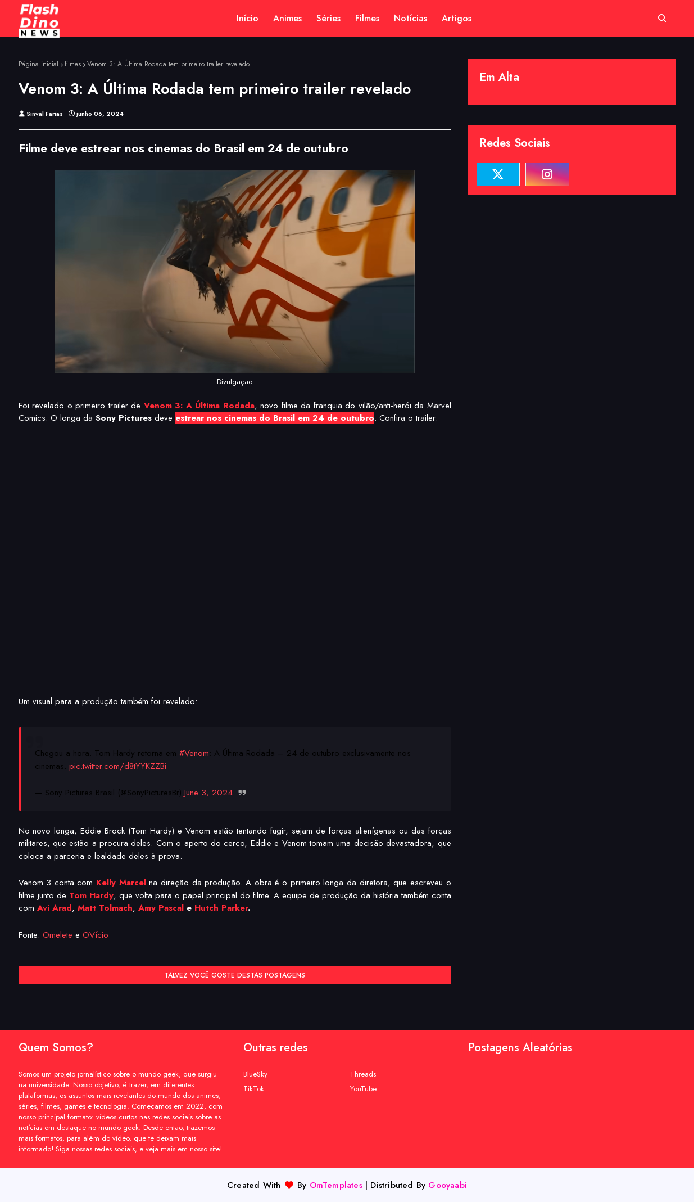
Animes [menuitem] (287, 18)
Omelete (57, 935)
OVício (95, 935)
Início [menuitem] (247, 18)
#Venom (194, 753)
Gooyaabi (447, 1185)
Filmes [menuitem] (367, 18)
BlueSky (255, 1074)
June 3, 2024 (208, 792)
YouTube (363, 1088)
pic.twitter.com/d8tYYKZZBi (117, 766)
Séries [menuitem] (328, 18)
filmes (73, 64)
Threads (363, 1074)
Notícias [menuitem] (410, 18)
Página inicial (38, 64)
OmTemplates (336, 1185)
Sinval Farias (44, 113)
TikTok (253, 1088)
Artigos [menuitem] (456, 18)
